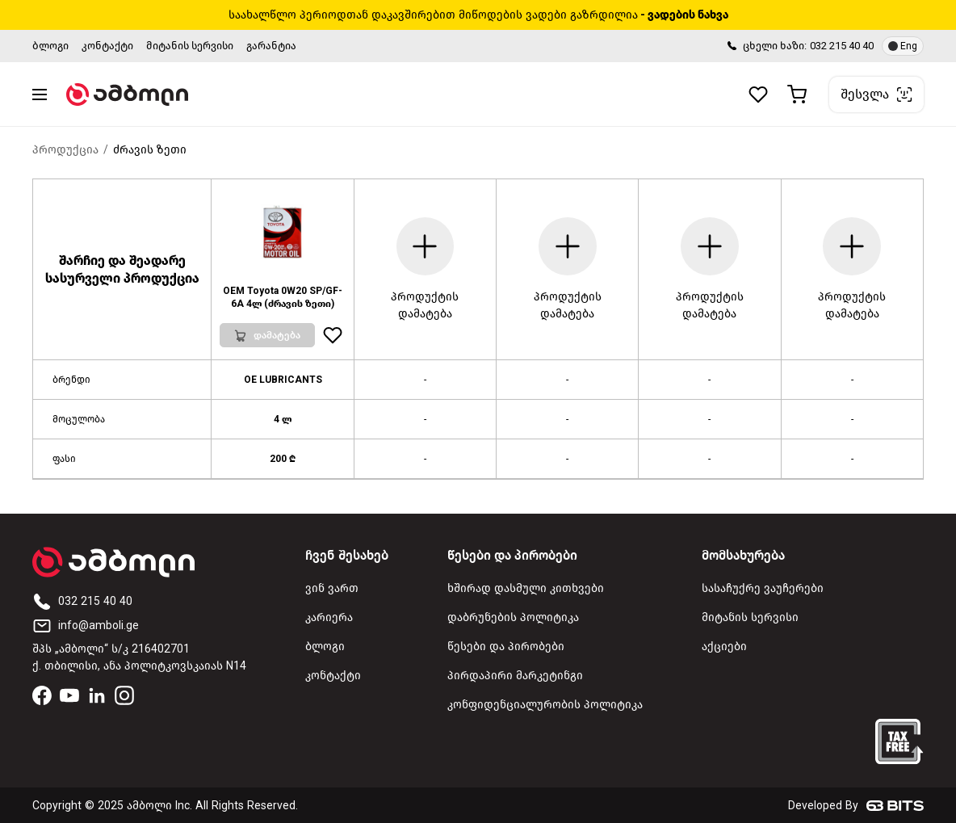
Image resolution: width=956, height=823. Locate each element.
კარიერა (329, 617)
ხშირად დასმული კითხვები (525, 588)
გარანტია (271, 46)
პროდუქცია (65, 150)
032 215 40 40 (842, 46)
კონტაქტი (107, 46)
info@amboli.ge (85, 625)
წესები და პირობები (505, 646)
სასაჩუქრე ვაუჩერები (763, 588)
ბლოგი (50, 46)
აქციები (724, 646)
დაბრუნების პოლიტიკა (513, 617)
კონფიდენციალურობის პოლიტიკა (545, 705)
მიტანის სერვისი (189, 46)
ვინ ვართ (331, 588)
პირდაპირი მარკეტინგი (515, 675)
